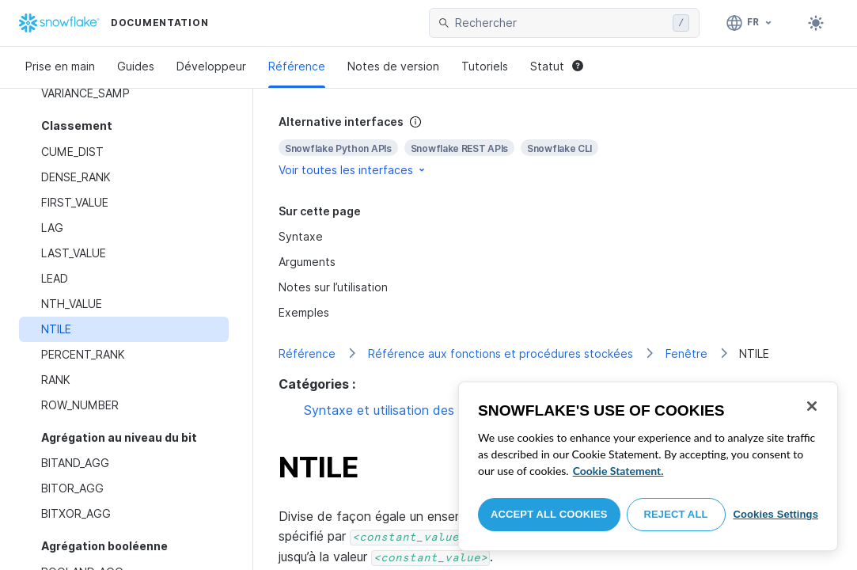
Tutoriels (484, 66)
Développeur (211, 66)
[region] (648, 466)
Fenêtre (686, 353)
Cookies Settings (775, 514)
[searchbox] (560, 23)
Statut (556, 66)
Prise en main (60, 66)
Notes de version (393, 66)
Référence (296, 66)
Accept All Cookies (549, 514)
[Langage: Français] (750, 23)
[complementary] (555, 146)
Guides (135, 66)
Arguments (307, 261)
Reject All (676, 514)
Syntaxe (301, 236)
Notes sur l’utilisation (333, 287)
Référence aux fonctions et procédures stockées (500, 353)
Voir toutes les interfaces (353, 170)
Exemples (304, 312)
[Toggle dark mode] (816, 23)
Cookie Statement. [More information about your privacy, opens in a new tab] (618, 470)
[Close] (811, 406)
